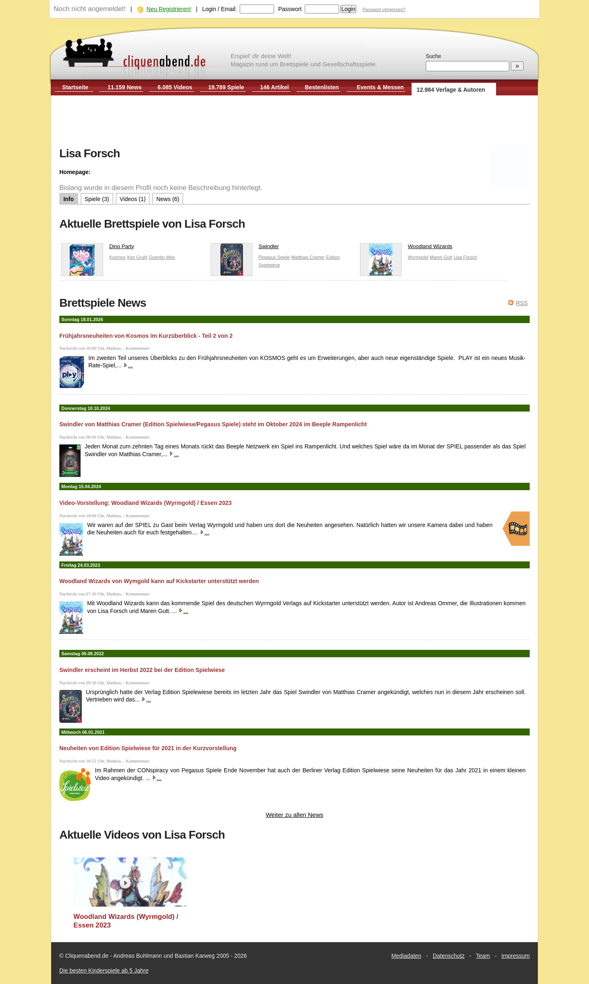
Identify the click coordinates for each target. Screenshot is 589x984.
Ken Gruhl (137, 257)
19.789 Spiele (226, 87)
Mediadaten (406, 955)
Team (483, 955)
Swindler (245, 248)
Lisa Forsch (465, 257)
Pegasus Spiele (274, 257)
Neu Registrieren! (168, 9)
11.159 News (125, 87)
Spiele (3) (97, 199)
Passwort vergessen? (383, 9)
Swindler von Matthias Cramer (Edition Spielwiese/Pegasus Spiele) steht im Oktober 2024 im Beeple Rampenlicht (213, 424)
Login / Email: (219, 9)
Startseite (75, 87)
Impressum (515, 955)
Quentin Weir (162, 257)
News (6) (167, 199)
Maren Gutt (440, 257)
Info (68, 199)
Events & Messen (380, 87)
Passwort (290, 9)
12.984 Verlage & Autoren (451, 89)
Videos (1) (133, 199)
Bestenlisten (322, 87)
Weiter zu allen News (295, 814)
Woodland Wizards (406, 248)
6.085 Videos (174, 87)
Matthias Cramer (307, 257)
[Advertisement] (294, 122)
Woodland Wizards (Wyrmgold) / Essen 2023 (126, 921)
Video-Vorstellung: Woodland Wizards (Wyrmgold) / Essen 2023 (145, 503)
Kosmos (117, 257)
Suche (433, 56)
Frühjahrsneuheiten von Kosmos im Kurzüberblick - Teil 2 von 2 (146, 336)
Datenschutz (449, 955)
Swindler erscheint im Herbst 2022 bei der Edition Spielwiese (142, 670)
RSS (522, 303)
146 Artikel (274, 87)
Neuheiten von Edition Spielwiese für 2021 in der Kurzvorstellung (147, 748)
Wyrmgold (418, 257)
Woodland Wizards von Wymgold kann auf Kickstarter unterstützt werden (159, 581)
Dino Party (97, 248)
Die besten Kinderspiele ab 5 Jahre (103, 970)
